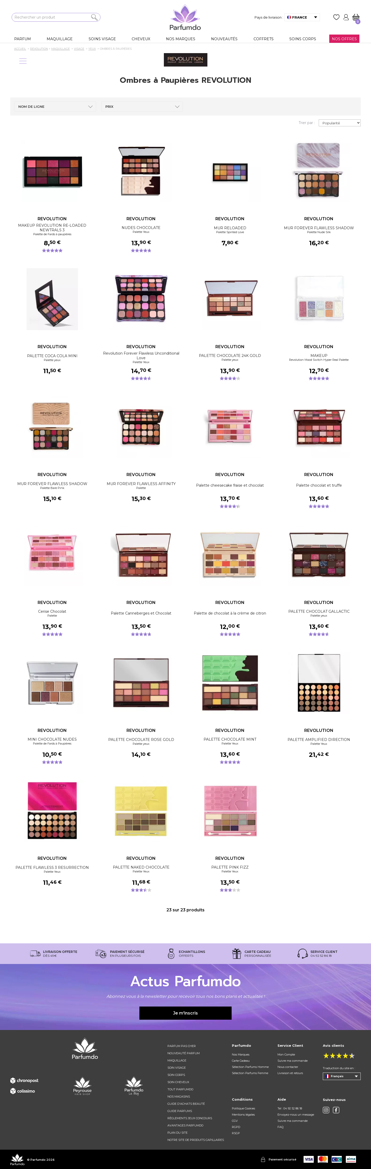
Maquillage (176, 1060)
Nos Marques (240, 1054)
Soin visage (176, 1067)
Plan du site (177, 1132)
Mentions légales (243, 1114)
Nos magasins (178, 1096)
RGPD (236, 1127)
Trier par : (307, 122)
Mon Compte (286, 1054)
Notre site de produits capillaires (195, 1140)
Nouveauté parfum (183, 1053)
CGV (235, 1121)
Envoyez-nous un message (295, 1114)
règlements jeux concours (189, 1118)
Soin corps (176, 1075)
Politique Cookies (243, 1108)
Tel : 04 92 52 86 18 (289, 1108)
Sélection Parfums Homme (250, 1067)
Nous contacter (287, 1067)
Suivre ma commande (292, 1060)
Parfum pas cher (181, 1046)
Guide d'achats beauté (186, 1104)
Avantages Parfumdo (185, 1125)
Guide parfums (179, 1111)
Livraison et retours (290, 1073)
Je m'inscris (185, 1013)
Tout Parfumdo (180, 1089)
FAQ (280, 1127)
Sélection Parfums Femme (250, 1073)
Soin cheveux (178, 1082)
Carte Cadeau (241, 1060)
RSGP (236, 1133)
